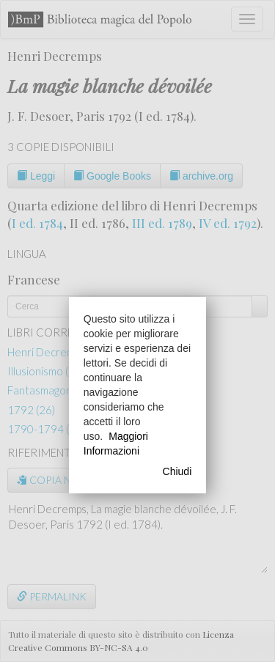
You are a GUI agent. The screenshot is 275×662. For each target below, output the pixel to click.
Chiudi (177, 471)
